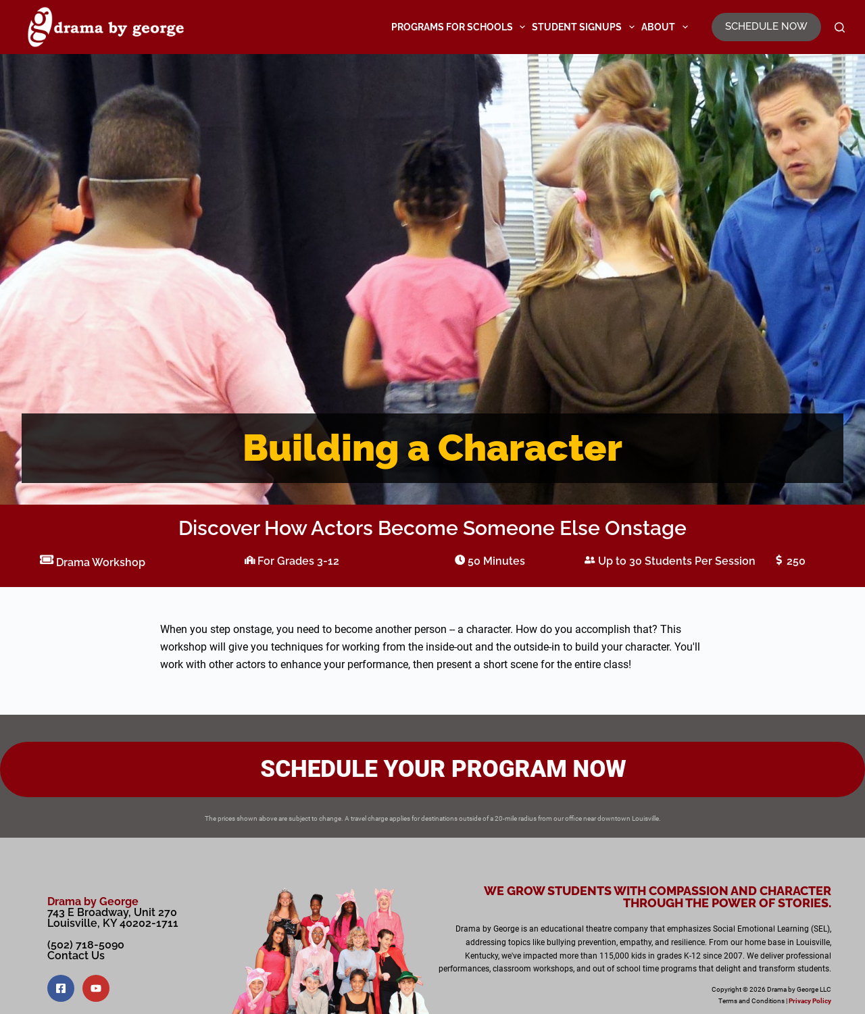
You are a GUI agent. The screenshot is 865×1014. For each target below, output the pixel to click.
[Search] (840, 27)
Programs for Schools (460, 27)
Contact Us (76, 955)
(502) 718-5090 (85, 944)
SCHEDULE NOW (766, 26)
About (666, 27)
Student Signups (585, 27)
